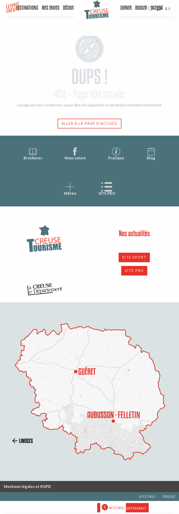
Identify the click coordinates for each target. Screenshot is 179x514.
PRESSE (169, 496)
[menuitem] (27, 8)
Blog (151, 153)
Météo (70, 188)
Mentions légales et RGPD (27, 486)
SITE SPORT (134, 257)
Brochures (33, 153)
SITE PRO (107, 188)
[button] (159, 9)
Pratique (116, 153)
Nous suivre (75, 153)
